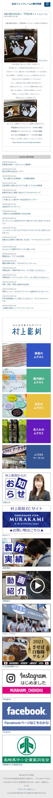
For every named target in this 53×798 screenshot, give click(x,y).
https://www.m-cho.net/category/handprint (27, 142)
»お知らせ (26, 488)
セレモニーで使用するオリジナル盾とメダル (18, 249)
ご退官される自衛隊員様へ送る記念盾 (16, 214)
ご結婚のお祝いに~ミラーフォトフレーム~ (18, 308)
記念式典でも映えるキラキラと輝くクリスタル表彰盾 (22, 185)
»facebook (26, 717)
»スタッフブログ (26, 619)
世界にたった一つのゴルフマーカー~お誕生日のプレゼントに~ (25, 291)
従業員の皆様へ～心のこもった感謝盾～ (17, 164)
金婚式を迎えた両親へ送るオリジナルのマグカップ (21, 192)
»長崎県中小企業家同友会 (26, 750)
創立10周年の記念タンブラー (13, 171)
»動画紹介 (26, 586)
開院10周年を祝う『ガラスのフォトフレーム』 (19, 263)
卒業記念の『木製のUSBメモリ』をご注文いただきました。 (24, 270)
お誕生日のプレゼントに (11, 207)
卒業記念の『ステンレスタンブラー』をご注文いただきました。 (26, 277)
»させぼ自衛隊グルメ (26, 652)
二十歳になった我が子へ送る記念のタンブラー (19, 200)
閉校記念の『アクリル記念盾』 (13, 256)
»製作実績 (26, 553)
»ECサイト (26, 520)
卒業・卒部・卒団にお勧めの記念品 (15, 284)
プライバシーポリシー (26, 789)
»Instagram (26, 684)
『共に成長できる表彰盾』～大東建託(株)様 (18, 178)
